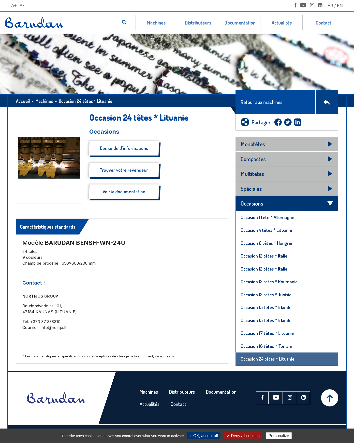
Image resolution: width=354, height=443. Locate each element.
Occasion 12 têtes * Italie (264, 256)
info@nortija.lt (53, 327)
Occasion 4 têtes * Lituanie (266, 230)
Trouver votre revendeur (124, 170)
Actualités (282, 22)
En (340, 5)
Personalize (278, 436)
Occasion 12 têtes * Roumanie (269, 281)
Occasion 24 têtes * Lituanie (268, 359)
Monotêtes (253, 143)
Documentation (239, 22)
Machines (156, 22)
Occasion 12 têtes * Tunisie (266, 294)
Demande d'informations (124, 148)
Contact (323, 22)
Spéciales (251, 188)
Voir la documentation (124, 191)
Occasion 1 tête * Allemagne (267, 217)
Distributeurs (198, 22)
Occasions (252, 203)
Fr (330, 5)
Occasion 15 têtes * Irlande (266, 307)
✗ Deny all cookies (243, 436)
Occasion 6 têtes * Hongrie (266, 243)
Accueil (23, 101)
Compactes (253, 158)
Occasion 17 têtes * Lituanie (267, 333)
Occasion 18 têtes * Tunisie (266, 346)
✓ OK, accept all (203, 436)
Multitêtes (252, 173)
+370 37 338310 (45, 321)
